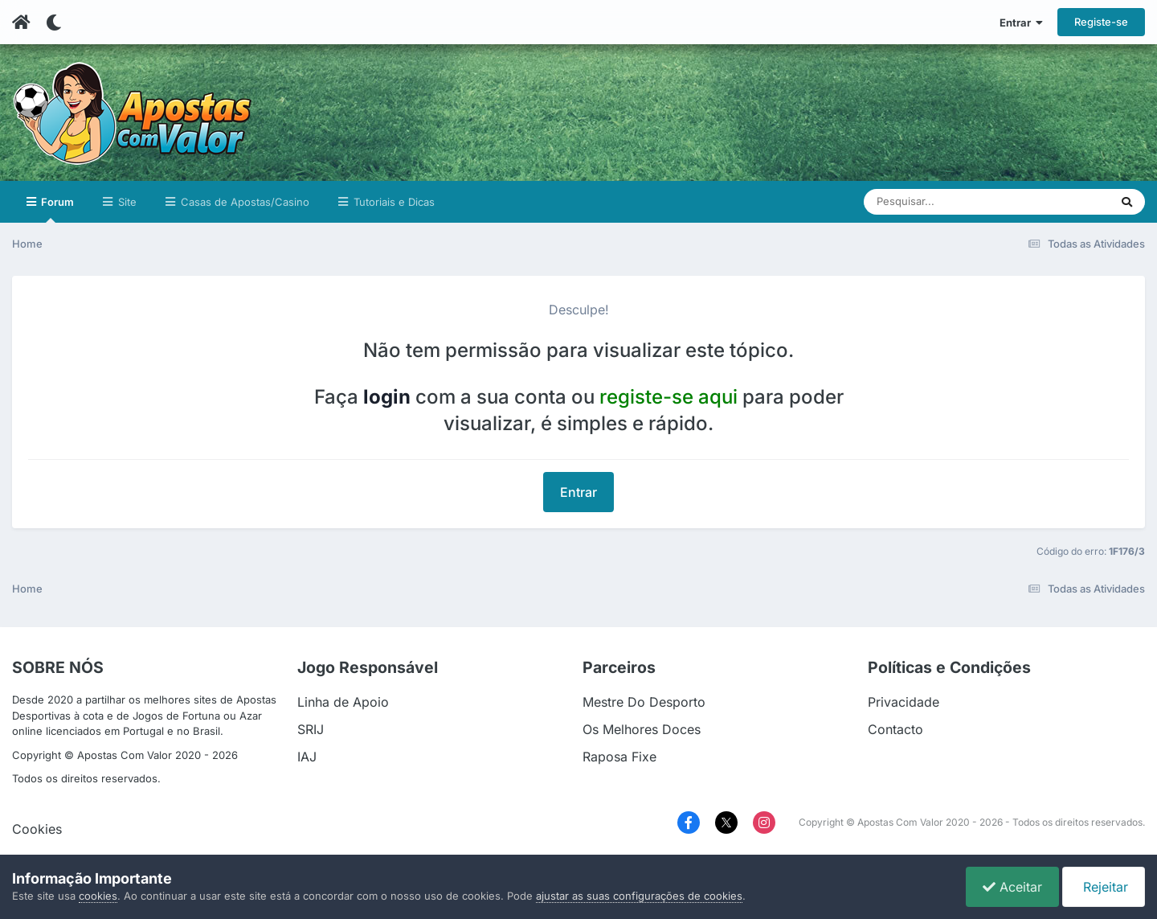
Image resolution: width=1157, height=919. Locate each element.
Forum (56, 209)
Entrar (1021, 22)
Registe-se (1101, 21)
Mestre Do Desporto (644, 702)
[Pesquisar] (929, 202)
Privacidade (903, 702)
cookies (98, 895)
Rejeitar (1103, 887)
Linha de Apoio (343, 702)
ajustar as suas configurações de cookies (639, 895)
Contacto (895, 729)
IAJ (307, 757)
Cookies (37, 829)
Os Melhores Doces (642, 729)
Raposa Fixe (619, 757)
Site (126, 201)
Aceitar (1012, 887)
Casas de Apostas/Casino (243, 201)
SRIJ (310, 729)
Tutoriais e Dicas (392, 201)
